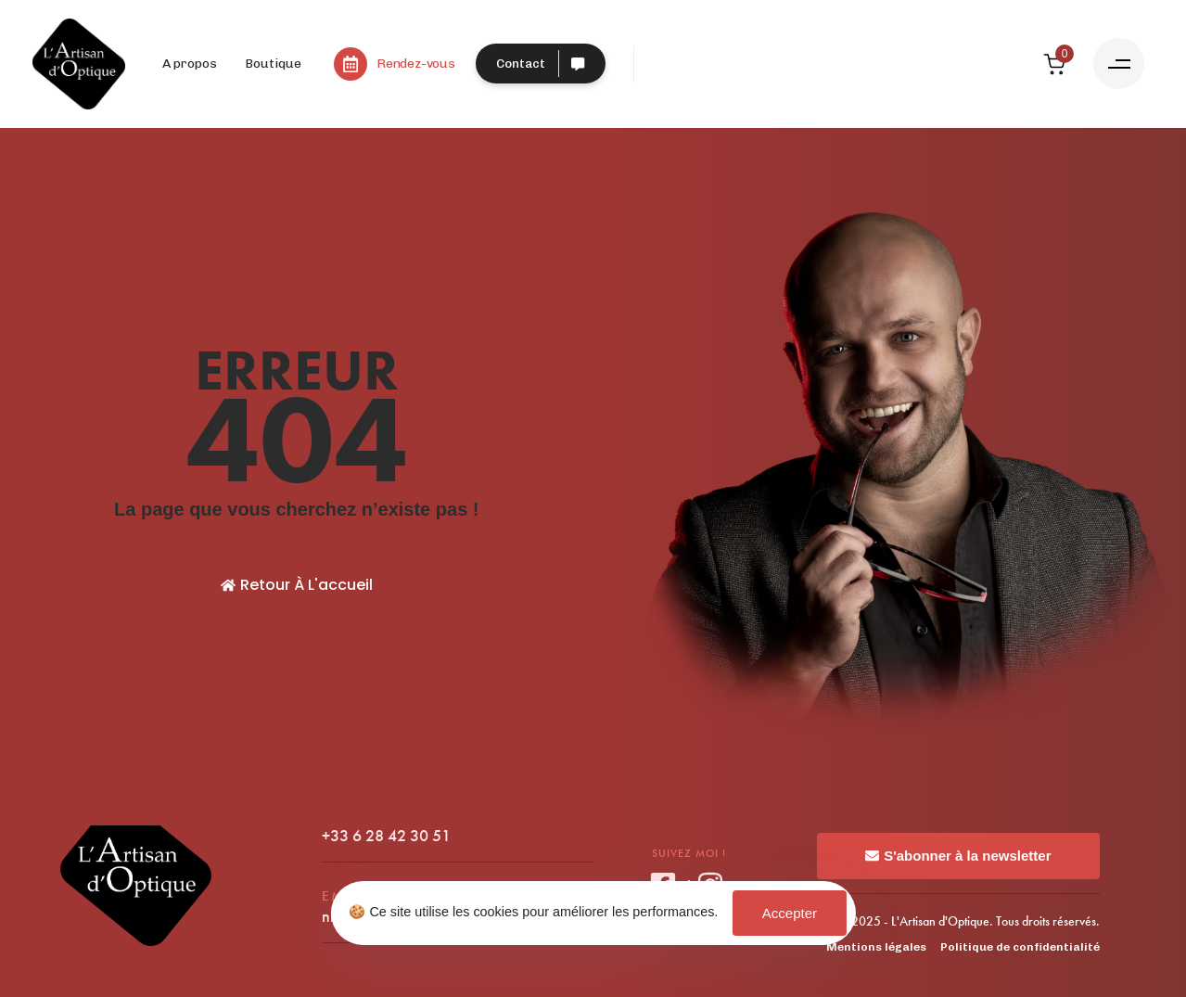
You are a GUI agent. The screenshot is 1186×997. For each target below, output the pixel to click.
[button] (1118, 63)
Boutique (273, 63)
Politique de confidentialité (1020, 946)
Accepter (789, 913)
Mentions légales (876, 946)
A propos (189, 63)
